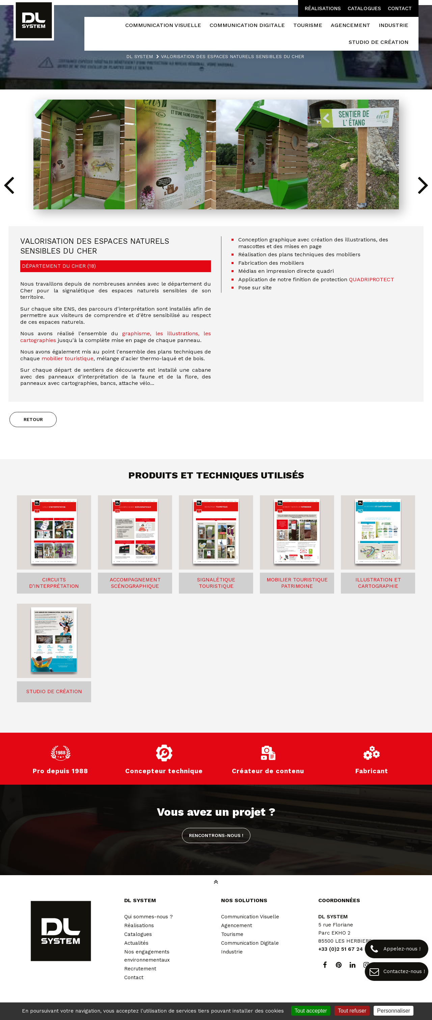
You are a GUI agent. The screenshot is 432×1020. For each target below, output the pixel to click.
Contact (400, 8)
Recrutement (140, 969)
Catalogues (364, 8)
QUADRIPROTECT (371, 279)
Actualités (136, 943)
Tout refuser (352, 1011)
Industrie (232, 952)
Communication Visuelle (250, 917)
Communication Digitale (250, 943)
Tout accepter (311, 1011)
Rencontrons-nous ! (216, 835)
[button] (423, 184)
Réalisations (323, 8)
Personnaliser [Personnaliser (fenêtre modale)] (393, 1011)
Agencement (236, 925)
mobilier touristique (67, 358)
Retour (33, 419)
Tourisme (232, 934)
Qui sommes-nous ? (148, 917)
